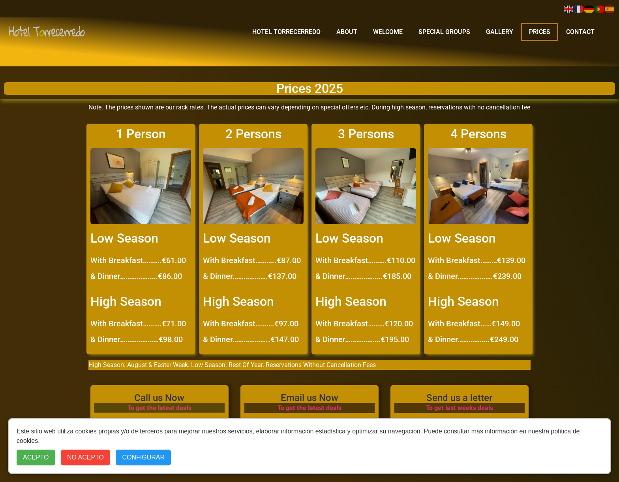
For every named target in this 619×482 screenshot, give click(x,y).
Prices (539, 32)
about (346, 32)
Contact (580, 32)
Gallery (499, 32)
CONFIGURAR (143, 457)
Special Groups (444, 32)
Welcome (388, 32)
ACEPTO (36, 457)
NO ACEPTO (85, 457)
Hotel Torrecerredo (286, 32)
